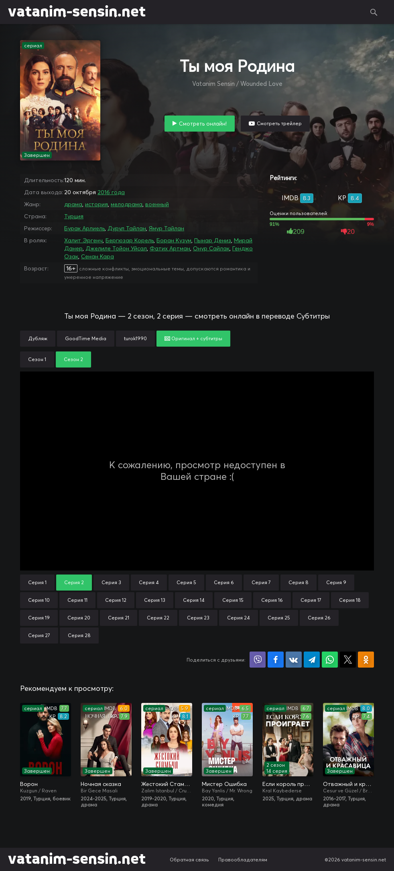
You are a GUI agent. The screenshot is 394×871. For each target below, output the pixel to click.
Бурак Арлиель (84, 228)
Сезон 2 (73, 359)
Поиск (374, 12)
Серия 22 (158, 618)
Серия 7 (261, 582)
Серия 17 (311, 600)
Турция (73, 216)
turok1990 (135, 338)
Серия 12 (115, 600)
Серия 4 (149, 582)
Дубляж (37, 338)
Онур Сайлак (211, 248)
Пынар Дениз (212, 240)
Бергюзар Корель (130, 240)
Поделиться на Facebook (276, 660)
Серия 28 (79, 635)
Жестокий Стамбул (166, 784)
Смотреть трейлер (279, 123)
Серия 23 (198, 618)
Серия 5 (186, 582)
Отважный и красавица (348, 784)
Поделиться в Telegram (312, 660)
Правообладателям (242, 860)
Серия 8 (298, 582)
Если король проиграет (287, 784)
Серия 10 (39, 600)
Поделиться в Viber (258, 660)
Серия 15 (233, 600)
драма (73, 204)
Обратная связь (189, 860)
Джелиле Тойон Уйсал (116, 248)
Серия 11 (77, 600)
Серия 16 (272, 600)
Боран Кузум (173, 240)
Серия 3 (111, 582)
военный (157, 204)
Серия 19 (39, 618)
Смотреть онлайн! (203, 123)
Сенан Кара (97, 256)
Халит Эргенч (83, 240)
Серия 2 (74, 582)
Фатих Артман (170, 248)
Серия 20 (78, 618)
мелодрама (126, 204)
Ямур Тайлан (166, 228)
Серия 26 (319, 618)
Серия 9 (336, 582)
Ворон (29, 784)
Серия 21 (118, 618)
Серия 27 (39, 635)
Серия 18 (350, 600)
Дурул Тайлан (127, 228)
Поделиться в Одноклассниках (366, 660)
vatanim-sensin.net (77, 12)
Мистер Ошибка (224, 784)
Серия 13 (154, 600)
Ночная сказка (101, 784)
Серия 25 (279, 618)
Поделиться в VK (294, 660)
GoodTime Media (85, 338)
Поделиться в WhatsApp (330, 660)
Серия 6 (224, 582)
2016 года (111, 192)
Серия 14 (194, 600)
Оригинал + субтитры (193, 338)
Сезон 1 (37, 359)
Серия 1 (37, 582)
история (96, 204)
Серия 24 (238, 618)
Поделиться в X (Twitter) (348, 660)
